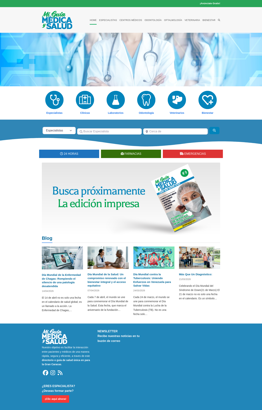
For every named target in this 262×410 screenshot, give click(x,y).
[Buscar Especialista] (109, 131)
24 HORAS (71, 153)
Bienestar (207, 112)
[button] (219, 20)
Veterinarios (177, 112)
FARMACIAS (132, 153)
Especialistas (54, 112)
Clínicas (85, 112)
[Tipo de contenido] (59, 130)
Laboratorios (116, 112)
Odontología (146, 112)
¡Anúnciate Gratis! (210, 3)
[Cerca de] (175, 131)
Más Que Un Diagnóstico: (195, 274)
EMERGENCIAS (195, 153)
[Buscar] (214, 130)
